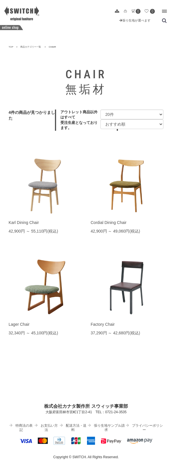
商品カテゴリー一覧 (30, 47)
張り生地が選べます (135, 20)
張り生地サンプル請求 (106, 428)
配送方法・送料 (73, 428)
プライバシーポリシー (144, 428)
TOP (11, 47)
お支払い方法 (46, 428)
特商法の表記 (21, 428)
